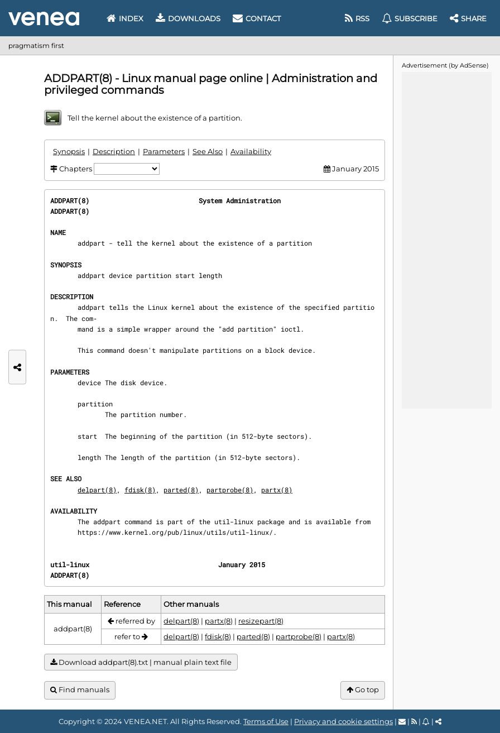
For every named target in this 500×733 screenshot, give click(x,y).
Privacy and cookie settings (343, 721)
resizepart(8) (260, 620)
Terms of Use (266, 721)
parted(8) (181, 489)
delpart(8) (97, 489)
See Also (208, 151)
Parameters (164, 151)
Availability (250, 151)
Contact (257, 18)
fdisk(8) (140, 489)
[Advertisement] (446, 239)
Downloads (188, 18)
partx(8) (276, 489)
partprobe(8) (229, 489)
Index (125, 18)
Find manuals (79, 689)
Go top (363, 689)
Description (114, 151)
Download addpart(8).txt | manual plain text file (141, 662)
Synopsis (69, 151)
